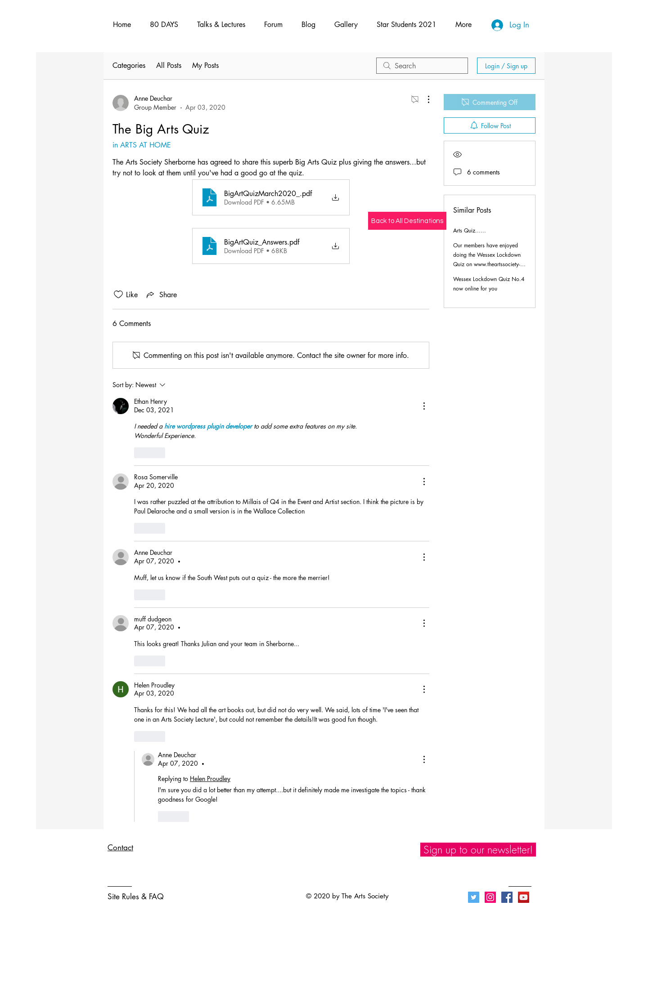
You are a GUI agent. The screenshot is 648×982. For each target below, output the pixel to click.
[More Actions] (423, 99)
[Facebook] (507, 897)
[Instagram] (490, 897)
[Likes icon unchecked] (118, 294)
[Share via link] (161, 294)
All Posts (168, 65)
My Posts (205, 65)
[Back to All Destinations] (407, 221)
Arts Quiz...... (469, 230)
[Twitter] (473, 897)
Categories (128, 65)
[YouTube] (523, 897)
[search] (422, 66)
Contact (120, 848)
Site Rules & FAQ (136, 897)
